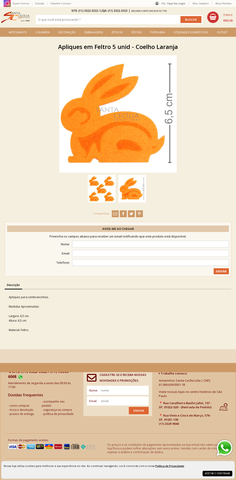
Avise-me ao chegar (118, 229)
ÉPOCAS (117, 32)
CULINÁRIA (42, 32)
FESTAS (137, 32)
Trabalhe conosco (173, 373)
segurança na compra (57, 409)
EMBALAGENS (93, 32)
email (93, 401)
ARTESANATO (18, 32)
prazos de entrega (22, 414)
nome (93, 390)
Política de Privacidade (169, 466)
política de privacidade (58, 414)
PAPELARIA (157, 32)
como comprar (20, 405)
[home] (15, 17)
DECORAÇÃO (67, 32)
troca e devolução (21, 409)
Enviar (138, 411)
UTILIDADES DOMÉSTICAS (191, 32)
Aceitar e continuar (217, 473)
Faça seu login (176, 3)
